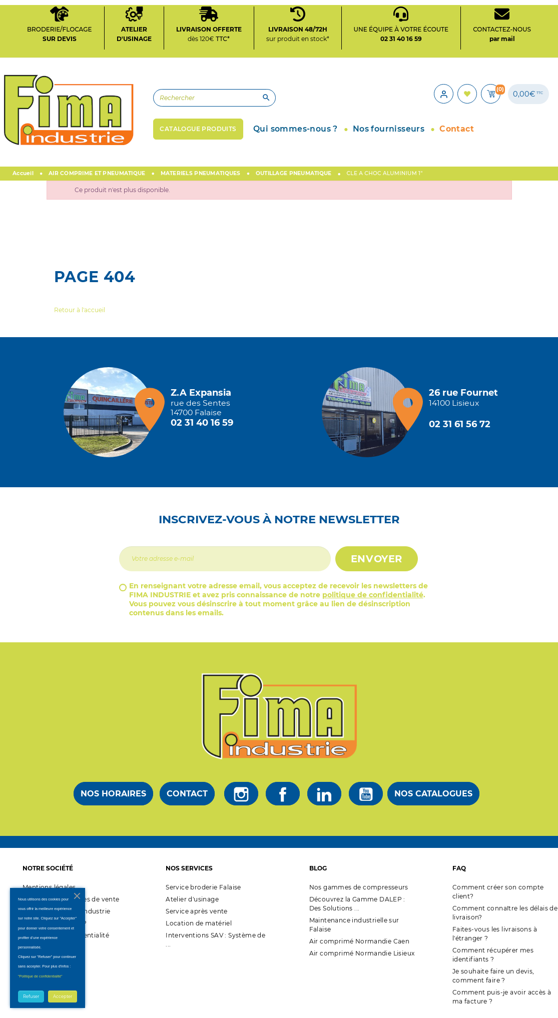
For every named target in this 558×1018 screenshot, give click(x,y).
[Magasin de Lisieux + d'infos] (369, 414)
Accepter (62, 996)
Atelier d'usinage (192, 900)
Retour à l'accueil (79, 311)
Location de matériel (199, 924)
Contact (187, 795)
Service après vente (197, 912)
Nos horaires (113, 795)
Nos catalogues (433, 795)
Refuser (31, 996)
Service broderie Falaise (203, 888)
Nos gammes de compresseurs (358, 888)
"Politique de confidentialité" (40, 976)
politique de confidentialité (372, 596)
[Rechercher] (204, 99)
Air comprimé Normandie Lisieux (362, 954)
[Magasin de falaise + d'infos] (111, 414)
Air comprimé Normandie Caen (359, 942)
